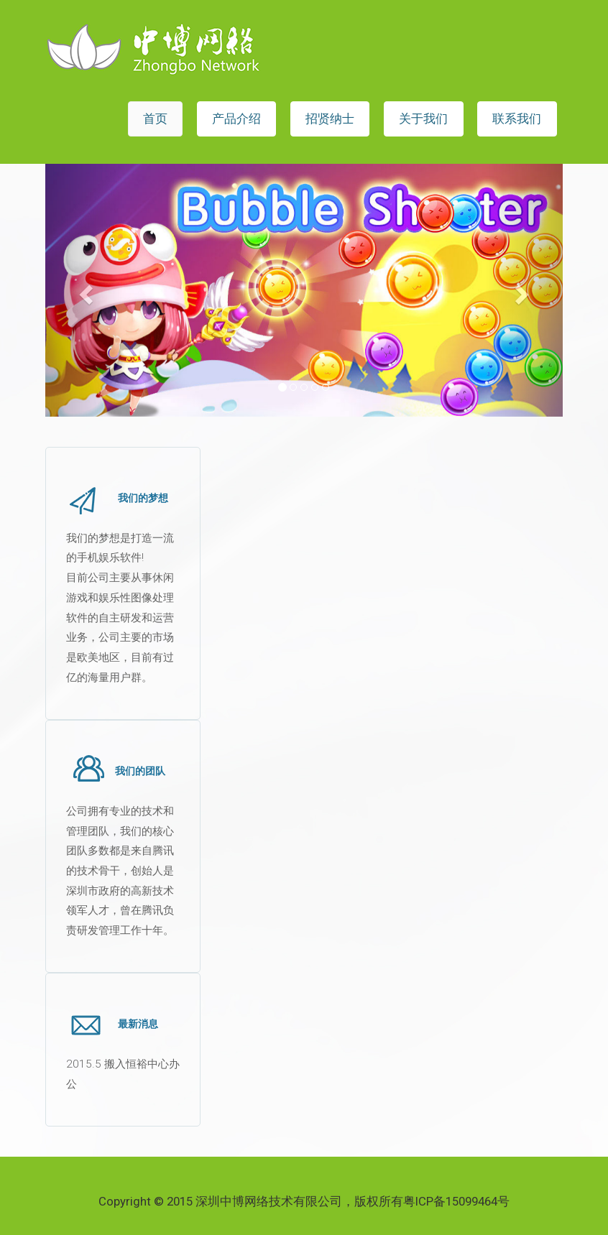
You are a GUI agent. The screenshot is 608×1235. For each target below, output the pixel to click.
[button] (84, 290)
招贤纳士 (329, 118)
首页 (155, 118)
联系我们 (516, 118)
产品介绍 (236, 118)
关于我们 (423, 118)
